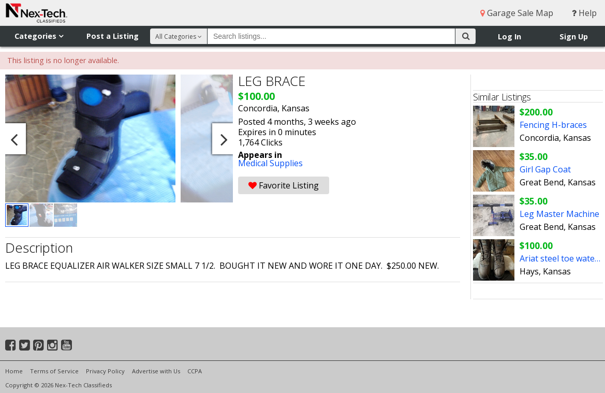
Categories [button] (38, 36)
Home (14, 371)
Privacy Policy (105, 371)
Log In (509, 36)
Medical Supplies (270, 163)
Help (584, 13)
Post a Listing (112, 36)
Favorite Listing (283, 185)
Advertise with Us (156, 371)
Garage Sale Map (516, 13)
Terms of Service (54, 371)
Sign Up (573, 36)
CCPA (194, 371)
